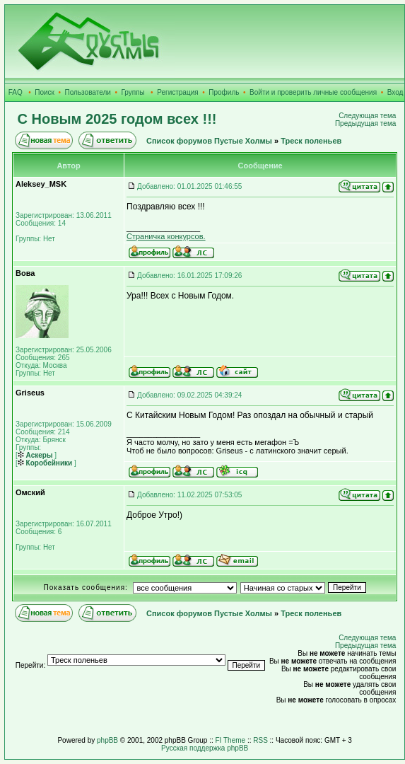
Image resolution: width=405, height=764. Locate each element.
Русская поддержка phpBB (204, 748)
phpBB (107, 740)
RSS (260, 740)
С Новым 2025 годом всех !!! (117, 119)
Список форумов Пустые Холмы (209, 141)
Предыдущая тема (365, 123)
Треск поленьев (311, 141)
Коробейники (45, 463)
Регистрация (177, 92)
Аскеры (35, 455)
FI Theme (231, 740)
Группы (132, 92)
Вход (395, 92)
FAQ (15, 92)
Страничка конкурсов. (166, 236)
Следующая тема (367, 116)
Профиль (224, 92)
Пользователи (88, 92)
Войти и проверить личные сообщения (313, 92)
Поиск (44, 92)
